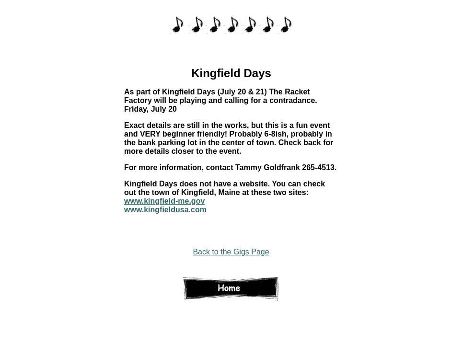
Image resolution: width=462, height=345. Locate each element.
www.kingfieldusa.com (165, 210)
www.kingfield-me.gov (164, 201)
